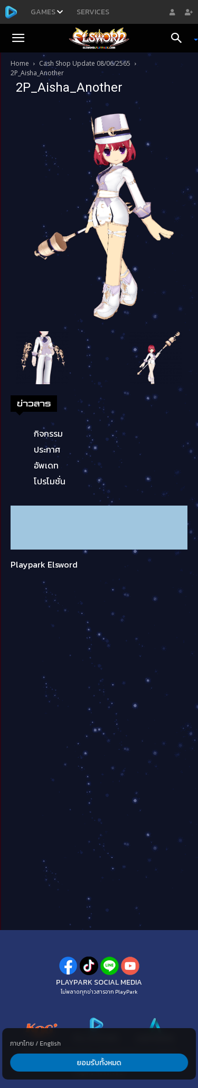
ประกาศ (47, 449)
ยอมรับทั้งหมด (99, 1062)
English (50, 1043)
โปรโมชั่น (49, 481)
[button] (18, 38)
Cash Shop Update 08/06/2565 (84, 63)
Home (20, 63)
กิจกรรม (48, 433)
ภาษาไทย (22, 1043)
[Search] (180, 38)
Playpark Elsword (44, 564)
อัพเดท (46, 465)
